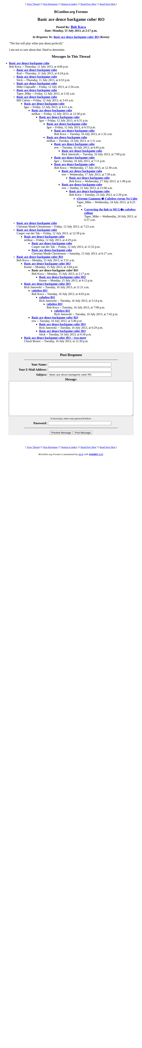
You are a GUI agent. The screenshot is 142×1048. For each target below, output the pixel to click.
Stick (80, 461)
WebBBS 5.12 (96, 461)
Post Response (50, 4)
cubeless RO (39, 290)
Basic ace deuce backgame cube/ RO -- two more (55, 337)
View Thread (33, 4)
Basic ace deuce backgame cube (29, 63)
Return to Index (69, 4)
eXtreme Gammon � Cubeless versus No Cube (107, 198)
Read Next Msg (107, 4)
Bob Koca (78, 27)
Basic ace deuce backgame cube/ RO (76, 37)
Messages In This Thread (71, 56)
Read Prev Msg (88, 4)
